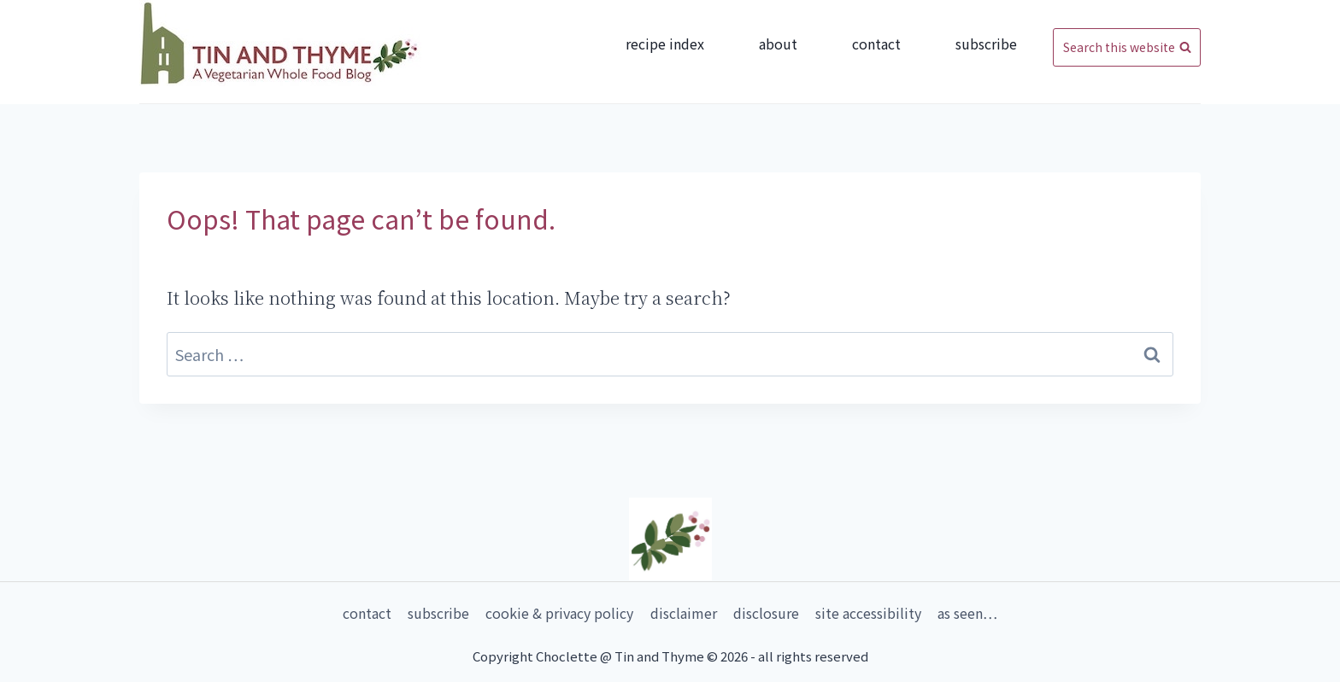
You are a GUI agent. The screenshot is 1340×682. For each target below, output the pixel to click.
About (778, 43)
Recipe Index (665, 43)
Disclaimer (683, 613)
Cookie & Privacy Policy (559, 613)
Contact (876, 43)
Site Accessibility (868, 613)
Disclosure (766, 613)
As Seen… (967, 613)
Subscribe (986, 43)
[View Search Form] (1127, 47)
